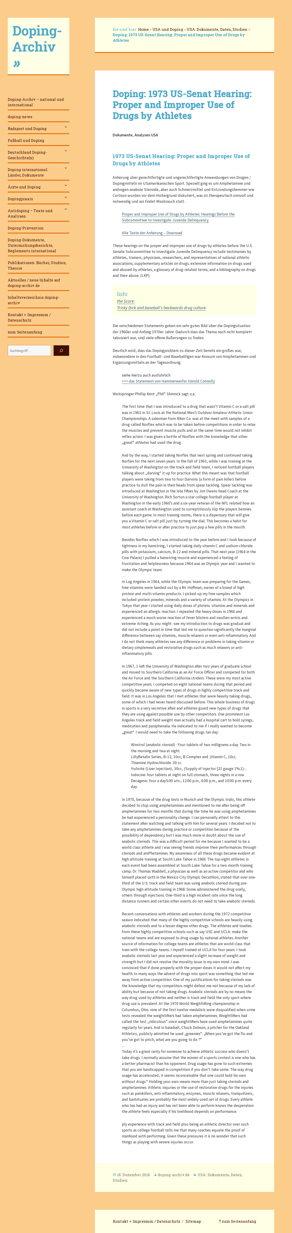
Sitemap (193, 1221)
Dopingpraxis (20, 198)
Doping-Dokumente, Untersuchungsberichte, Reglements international (32, 245)
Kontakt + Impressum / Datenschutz (29, 317)
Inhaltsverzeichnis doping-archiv (33, 300)
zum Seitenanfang (25, 332)
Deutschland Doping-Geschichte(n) (27, 155)
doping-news (20, 116)
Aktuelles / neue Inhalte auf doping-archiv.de (34, 283)
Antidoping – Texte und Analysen (30, 213)
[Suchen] (61, 350)
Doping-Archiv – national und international (36, 102)
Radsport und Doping (27, 128)
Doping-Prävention (26, 228)
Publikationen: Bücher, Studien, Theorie (37, 265)
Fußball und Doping (26, 140)
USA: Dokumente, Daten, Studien (217, 29)
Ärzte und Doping (24, 187)
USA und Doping (167, 29)
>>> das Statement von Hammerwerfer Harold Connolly (168, 381)
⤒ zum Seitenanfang (237, 1221)
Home (143, 29)
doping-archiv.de (174, 1174)
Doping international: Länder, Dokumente (28, 172)
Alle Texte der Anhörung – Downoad (152, 232)
